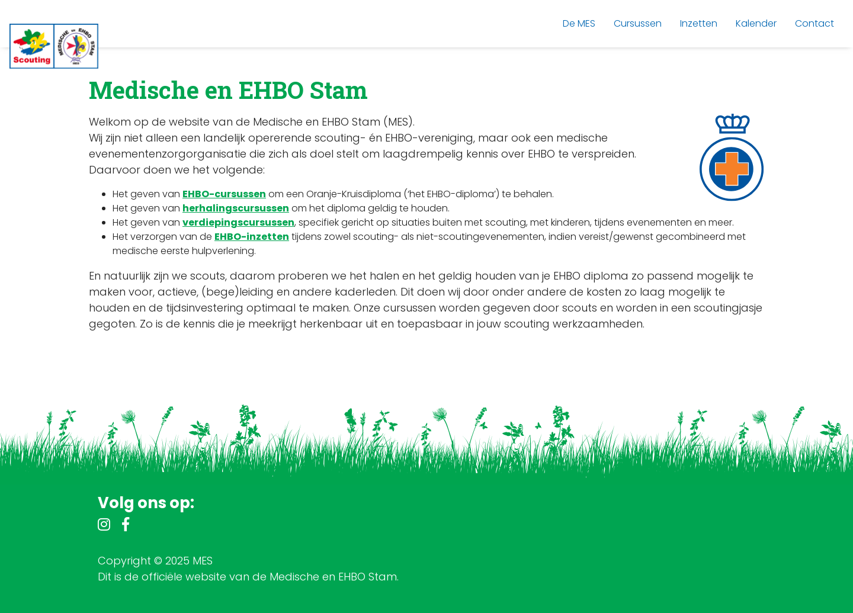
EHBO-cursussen (224, 194)
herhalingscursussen (235, 208)
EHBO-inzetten (251, 236)
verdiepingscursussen (238, 222)
